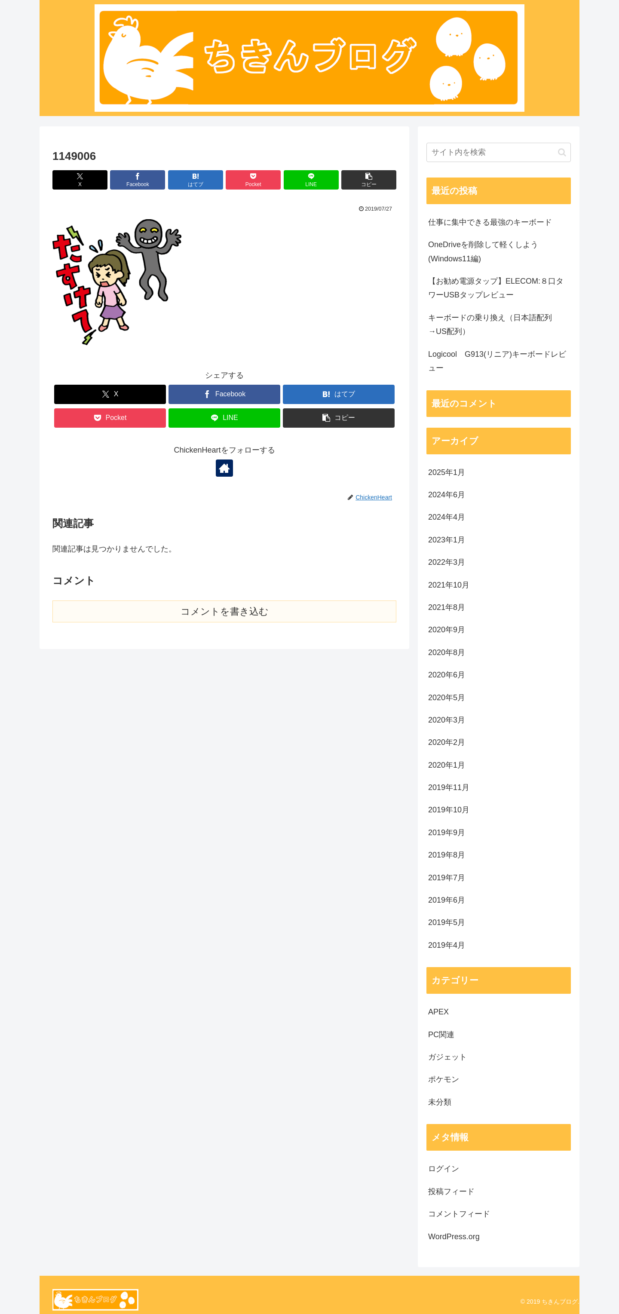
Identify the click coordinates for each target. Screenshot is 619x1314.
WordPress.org (454, 1236)
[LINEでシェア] (311, 180)
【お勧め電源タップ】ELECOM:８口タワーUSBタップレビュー (496, 288)
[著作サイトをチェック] (224, 468)
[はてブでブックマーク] (195, 180)
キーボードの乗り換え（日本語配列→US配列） (490, 324)
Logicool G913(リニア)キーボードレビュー (497, 361)
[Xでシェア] (79, 180)
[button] (368, 180)
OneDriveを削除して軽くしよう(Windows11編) (483, 251)
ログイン (443, 1168)
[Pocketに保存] (253, 180)
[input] (498, 152)
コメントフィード (459, 1214)
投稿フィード (451, 1191)
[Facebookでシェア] (137, 180)
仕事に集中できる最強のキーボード (490, 222)
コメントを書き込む (225, 611)
